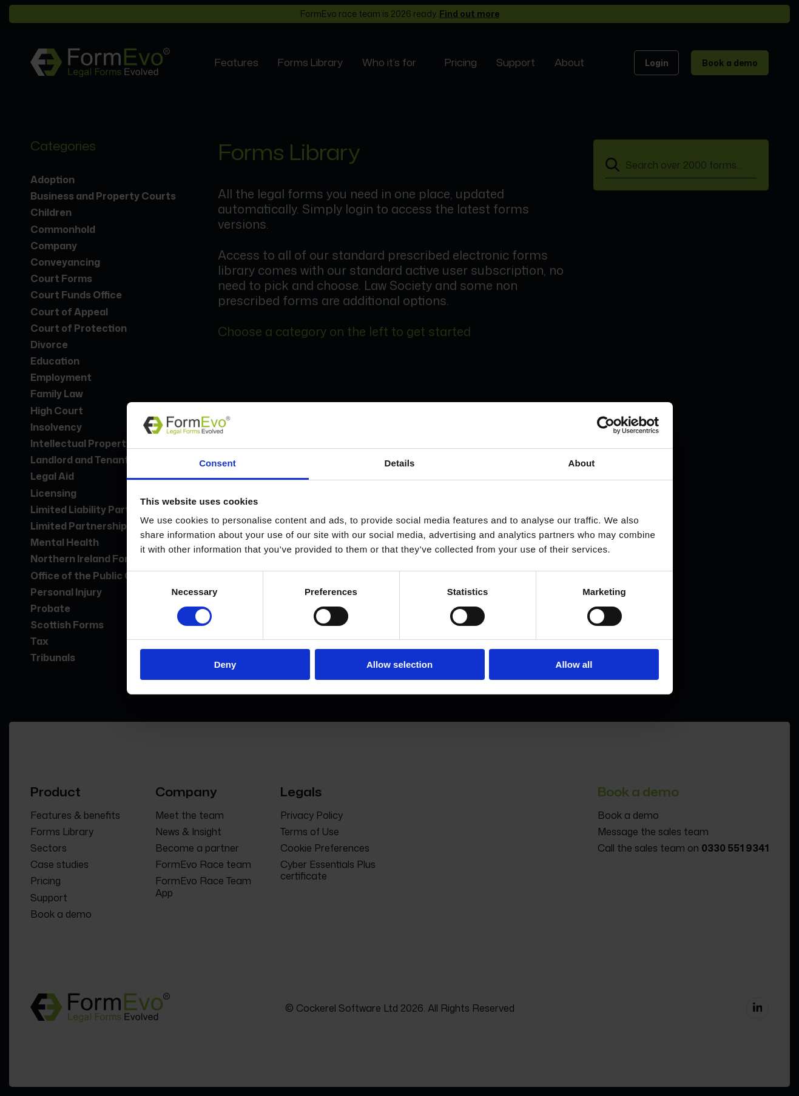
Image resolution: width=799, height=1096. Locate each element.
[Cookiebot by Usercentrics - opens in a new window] (606, 425)
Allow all (574, 664)
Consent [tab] (217, 463)
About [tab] (581, 463)
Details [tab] (400, 463)
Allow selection (399, 664)
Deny (225, 664)
